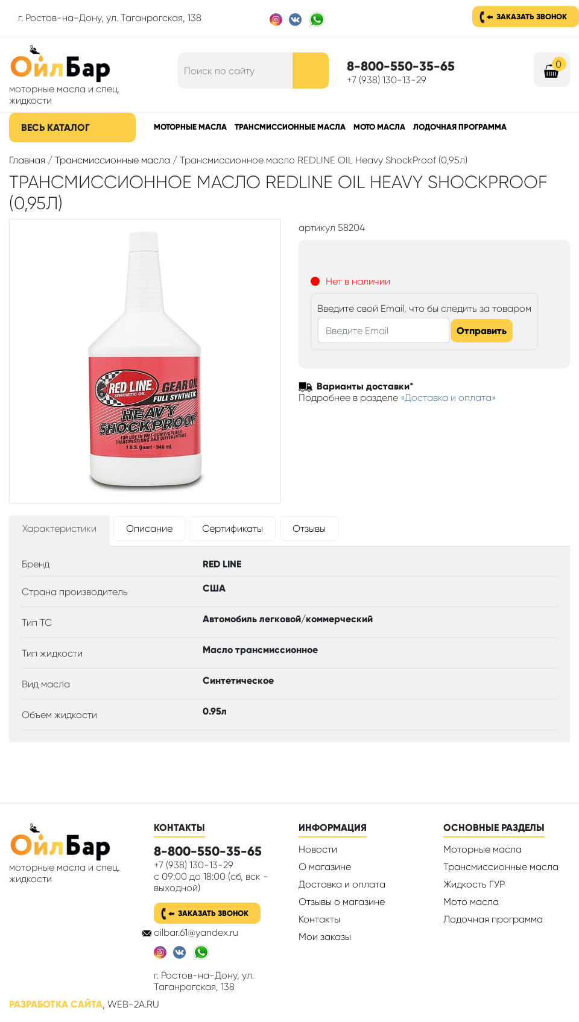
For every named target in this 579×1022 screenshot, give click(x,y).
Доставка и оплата (342, 884)
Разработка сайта (56, 1004)
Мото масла (379, 127)
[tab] (59, 531)
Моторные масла (190, 127)
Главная (27, 160)
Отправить (482, 330)
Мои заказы (325, 936)
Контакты (319, 919)
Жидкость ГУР (474, 884)
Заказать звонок (531, 16)
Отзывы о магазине (342, 901)
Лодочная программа (460, 127)
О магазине (325, 866)
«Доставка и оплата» (448, 397)
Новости (318, 849)
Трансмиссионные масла (290, 127)
